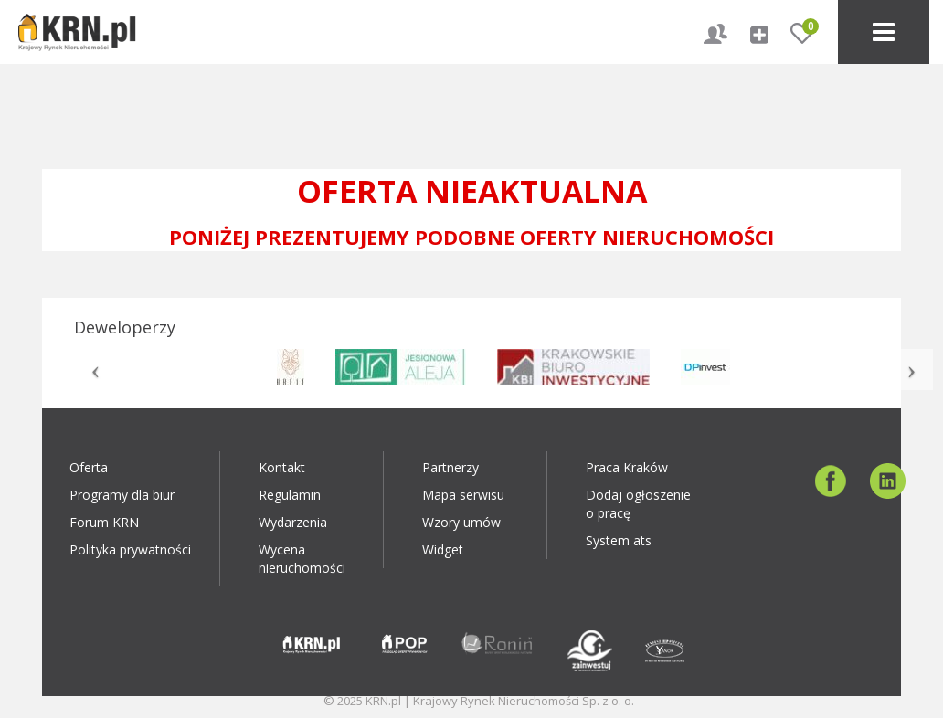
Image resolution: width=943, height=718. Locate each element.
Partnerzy (450, 467)
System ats (619, 540)
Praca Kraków (627, 467)
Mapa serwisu (463, 494)
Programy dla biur (122, 494)
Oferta (88, 467)
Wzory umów (461, 522)
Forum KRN (104, 522)
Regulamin (290, 494)
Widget (442, 549)
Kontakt (282, 467)
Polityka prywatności (130, 549)
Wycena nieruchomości (302, 558)
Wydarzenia (293, 522)
